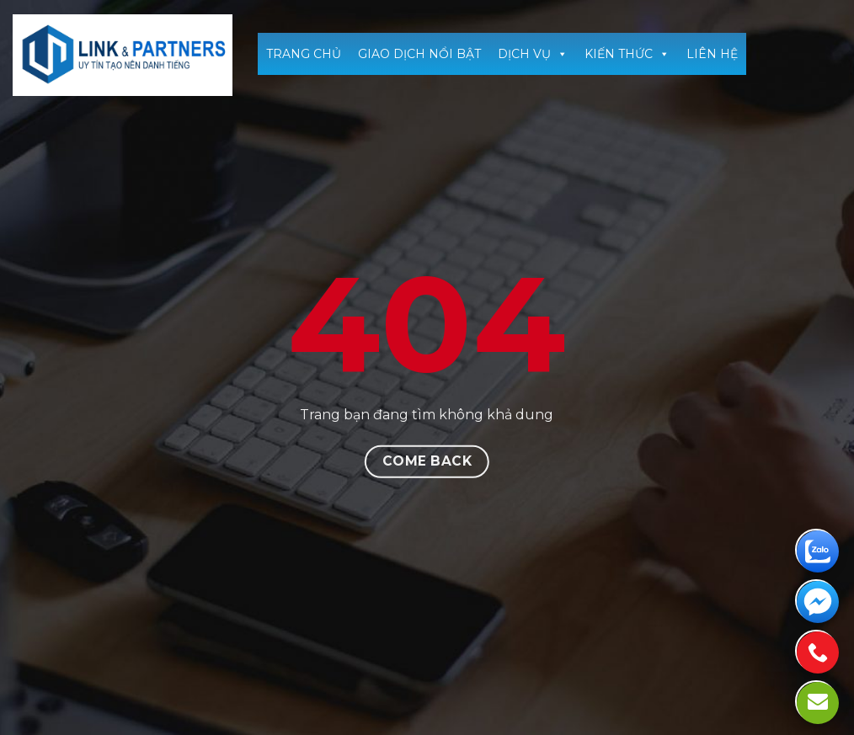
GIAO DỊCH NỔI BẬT (419, 53)
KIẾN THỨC (627, 54)
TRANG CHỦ (303, 53)
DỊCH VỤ (533, 54)
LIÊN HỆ (712, 53)
